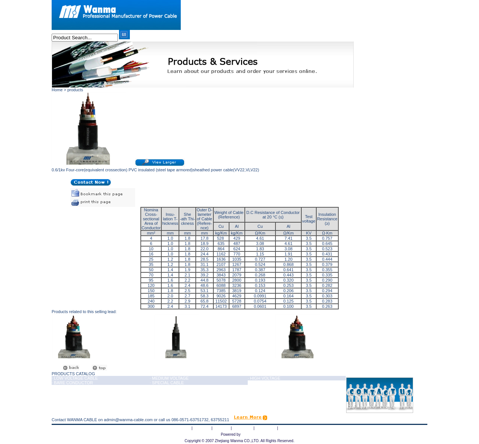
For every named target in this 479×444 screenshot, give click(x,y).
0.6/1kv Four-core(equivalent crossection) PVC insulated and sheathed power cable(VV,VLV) (212, 359)
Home (185, 428)
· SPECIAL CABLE (167, 382)
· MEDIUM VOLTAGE (169, 378)
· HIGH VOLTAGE (264, 378)
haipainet (249, 434)
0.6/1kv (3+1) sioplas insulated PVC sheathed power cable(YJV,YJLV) (96, 359)
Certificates (266, 428)
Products (221, 428)
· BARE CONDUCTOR (72, 382)
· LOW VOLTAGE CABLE (75, 378)
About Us (201, 428)
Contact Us (289, 428)
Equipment (243, 428)
